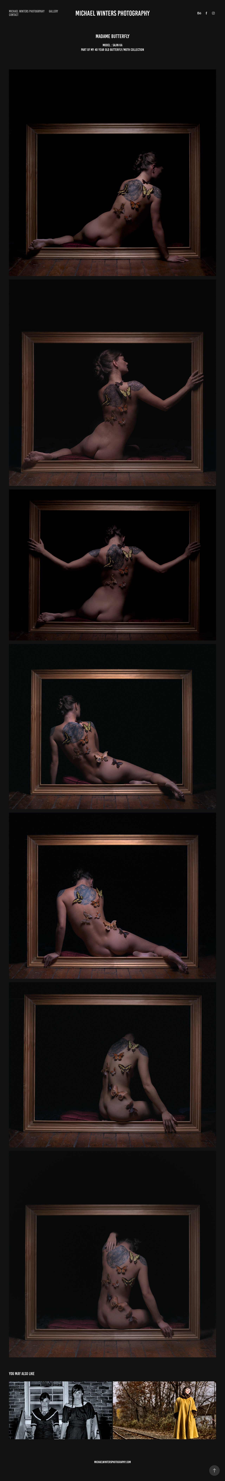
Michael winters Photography (112, 13)
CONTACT (13, 15)
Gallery (53, 11)
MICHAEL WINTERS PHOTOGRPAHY (26, 11)
